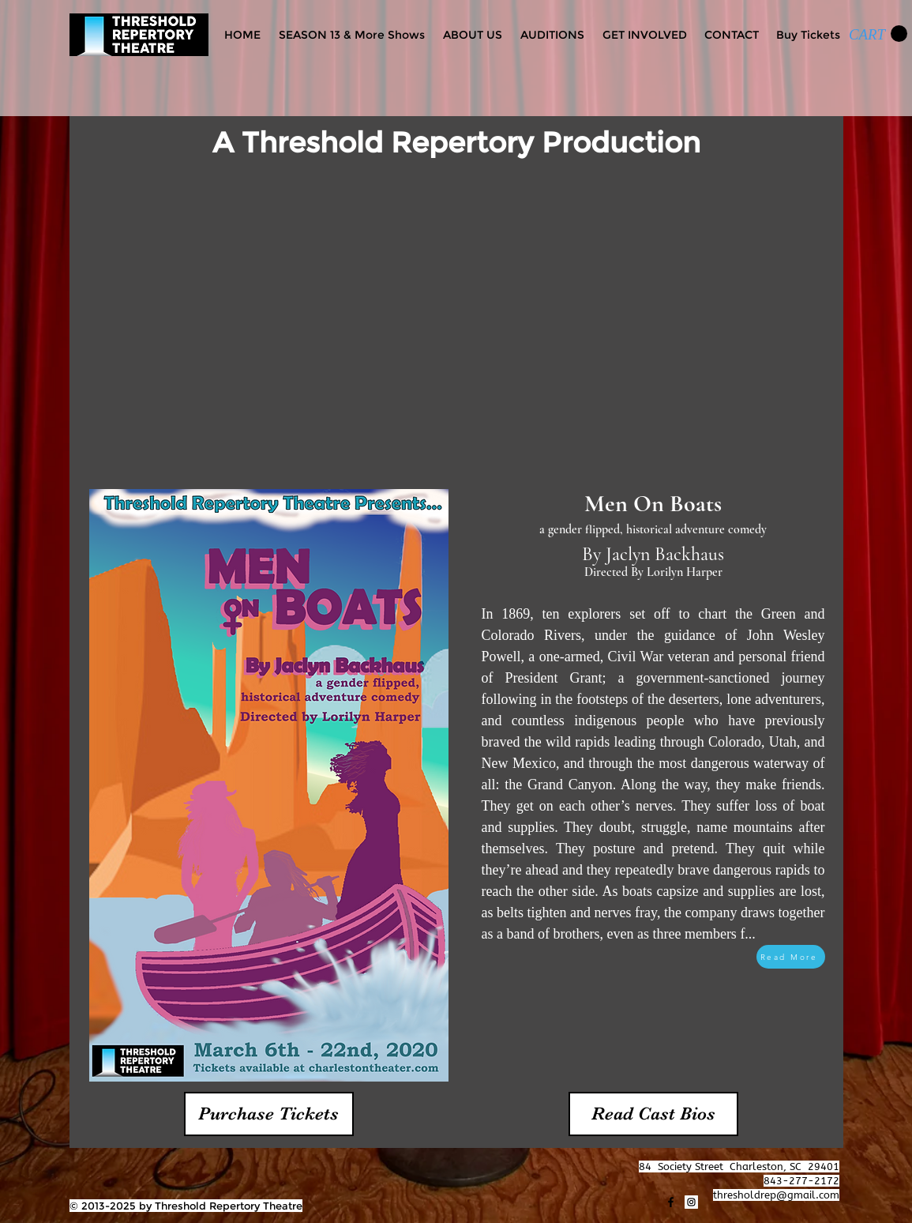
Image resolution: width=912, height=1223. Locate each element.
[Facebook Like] (100, 1167)
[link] (878, 34)
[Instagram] (691, 1202)
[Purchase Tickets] (269, 1114)
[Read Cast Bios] (653, 1114)
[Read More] (790, 957)
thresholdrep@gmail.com (776, 1195)
